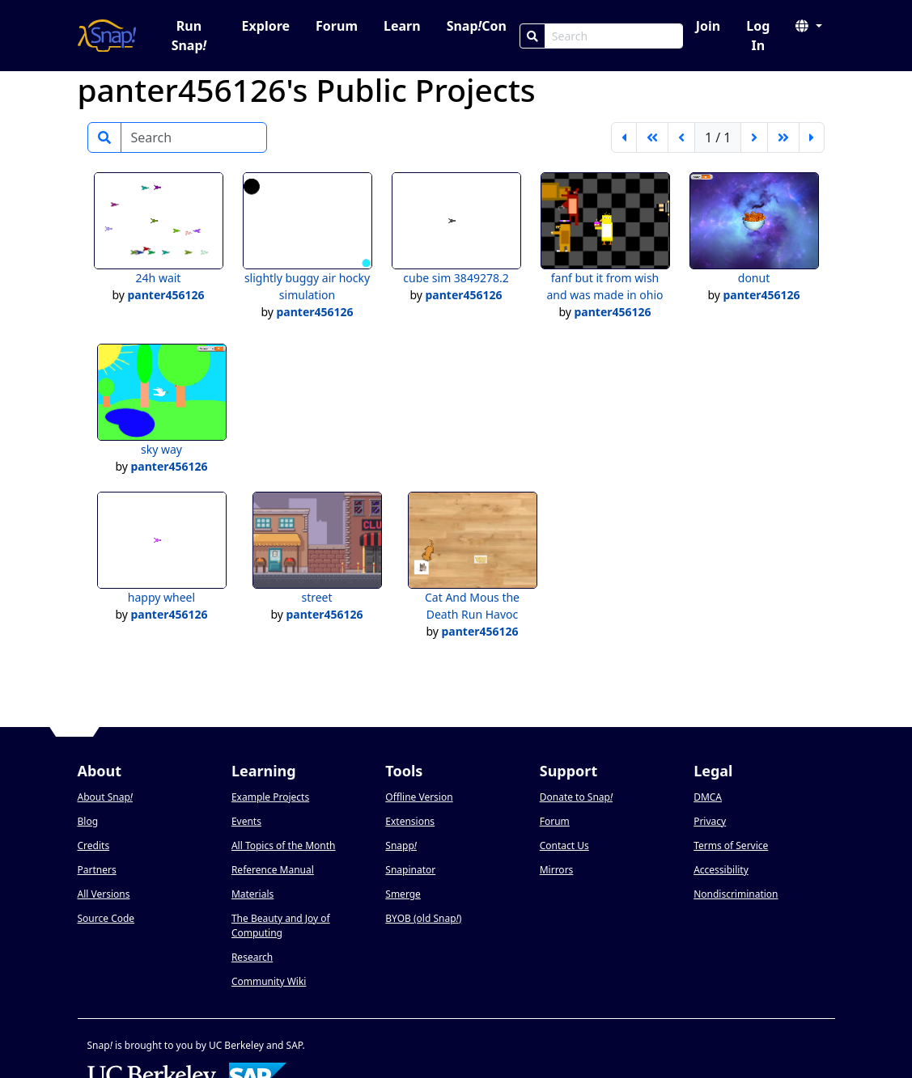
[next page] (754, 137)
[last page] (812, 137)
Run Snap (189, 35)
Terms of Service (731, 845)
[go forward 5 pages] (783, 137)
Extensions (410, 821)
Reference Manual (272, 870)
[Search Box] (614, 36)
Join (708, 26)
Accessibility (721, 870)
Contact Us (564, 845)
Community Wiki (269, 981)
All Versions (104, 894)
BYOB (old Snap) (423, 918)
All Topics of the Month (283, 845)
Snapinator (410, 870)
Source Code (106, 918)
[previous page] (681, 137)
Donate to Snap (576, 797)
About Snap (105, 797)
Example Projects (270, 797)
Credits (94, 845)
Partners (97, 870)
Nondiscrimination (736, 894)
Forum (337, 26)
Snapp (401, 845)
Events (246, 821)
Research (252, 957)
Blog (88, 821)
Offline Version (418, 797)
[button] (808, 26)
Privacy (710, 821)
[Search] (532, 36)
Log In (758, 35)
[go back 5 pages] (652, 137)
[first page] (624, 137)
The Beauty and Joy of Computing (280, 925)
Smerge (403, 894)
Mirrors (557, 870)
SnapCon (477, 26)
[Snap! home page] (107, 35)
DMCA (708, 797)
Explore (266, 26)
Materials (252, 894)
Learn (402, 26)
